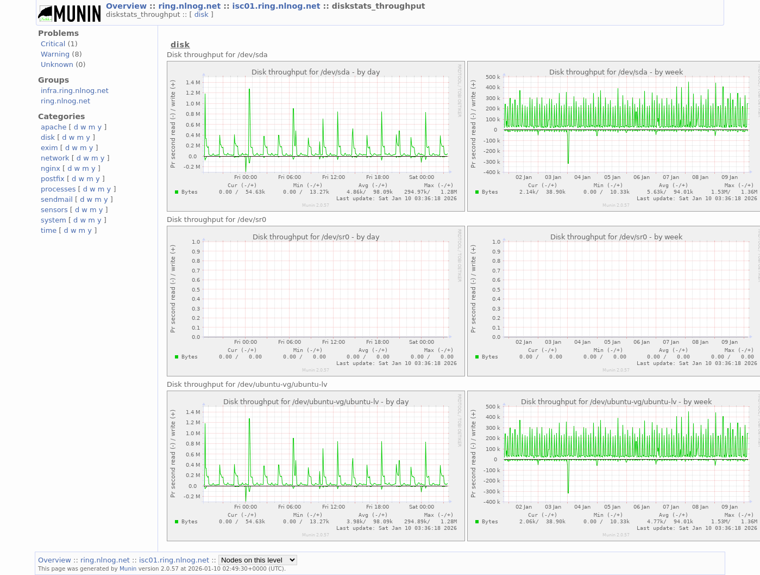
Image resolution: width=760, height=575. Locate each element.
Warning (55, 54)
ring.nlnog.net (190, 6)
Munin (128, 568)
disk (202, 14)
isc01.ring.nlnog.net (278, 6)
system (53, 220)
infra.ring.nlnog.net (75, 90)
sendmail (57, 199)
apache (53, 127)
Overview (127, 6)
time (48, 230)
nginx (50, 168)
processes (58, 189)
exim (49, 148)
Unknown (57, 64)
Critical (53, 44)
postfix (53, 179)
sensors (54, 210)
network (55, 158)
